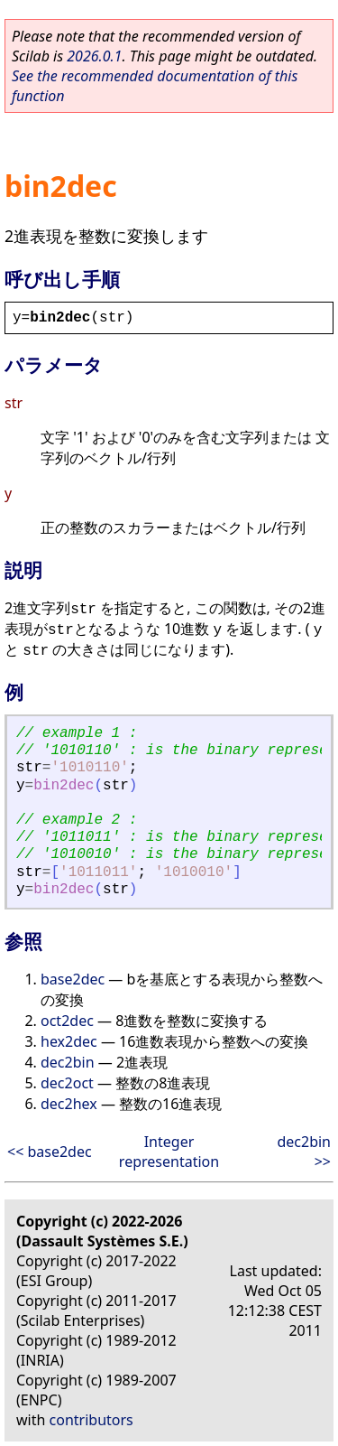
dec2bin (68, 1062)
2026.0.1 (94, 56)
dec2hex (69, 1104)
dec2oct (67, 1083)
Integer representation (169, 1151)
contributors (91, 1420)
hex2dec (69, 1041)
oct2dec (67, 1021)
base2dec (73, 979)
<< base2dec (49, 1151)
